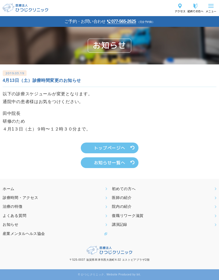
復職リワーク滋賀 (128, 215)
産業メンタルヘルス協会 (24, 233)
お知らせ (11, 224)
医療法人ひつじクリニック (25, 7)
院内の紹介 (122, 206)
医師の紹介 (122, 197)
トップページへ (109, 148)
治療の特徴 (13, 206)
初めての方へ (195, 11)
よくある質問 (14, 215)
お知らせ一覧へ (109, 163)
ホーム (8, 189)
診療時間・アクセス (20, 197)
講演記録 (119, 224)
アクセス (180, 11)
